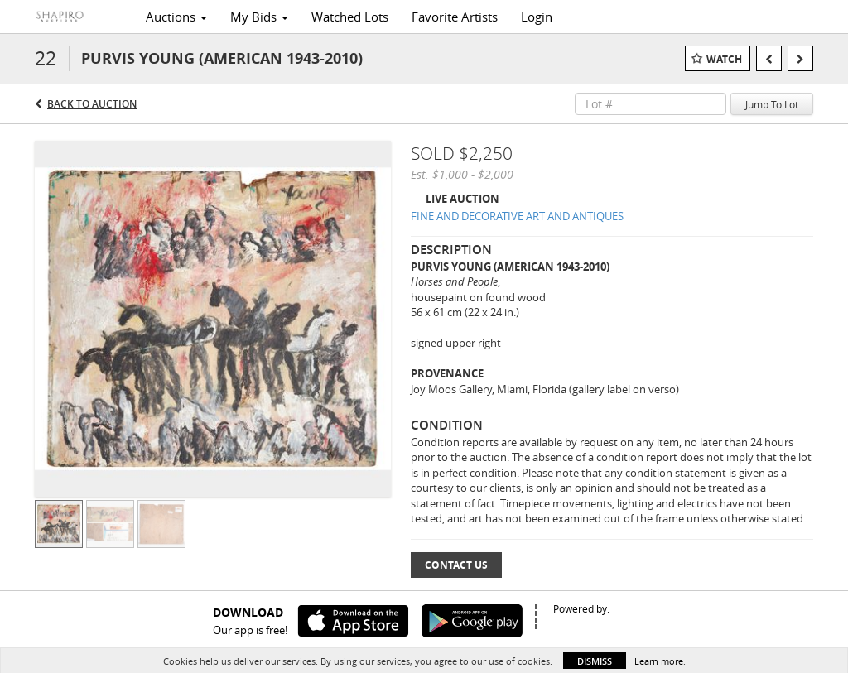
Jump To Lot (771, 104)
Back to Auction (92, 104)
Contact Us (456, 565)
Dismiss (594, 661)
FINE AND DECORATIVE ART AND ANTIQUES (517, 216)
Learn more (658, 661)
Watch (724, 59)
